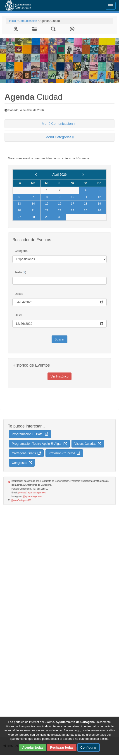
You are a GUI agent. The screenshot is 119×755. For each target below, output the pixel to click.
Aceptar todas (32, 747)
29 (46, 217)
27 (19, 217)
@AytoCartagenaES (21, 500)
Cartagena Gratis (26, 453)
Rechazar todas (61, 747)
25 (85, 210)
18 (85, 203)
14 (33, 203)
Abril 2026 (59, 174)
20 (19, 210)
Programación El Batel (30, 434)
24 (72, 210)
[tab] (59, 124)
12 (99, 197)
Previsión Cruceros (64, 453)
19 (99, 203)
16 (59, 203)
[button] (59, 124)
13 (19, 203)
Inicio (12, 20)
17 (72, 203)
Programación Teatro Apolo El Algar (39, 443)
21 (33, 210)
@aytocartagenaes (32, 496)
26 (99, 210)
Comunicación (27, 20)
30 (59, 217)
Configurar (88, 747)
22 (46, 210)
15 (46, 203)
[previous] (36, 174)
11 (85, 197)
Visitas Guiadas (87, 443)
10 (72, 197)
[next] (83, 174)
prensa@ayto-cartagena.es (32, 492)
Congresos (22, 463)
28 (33, 217)
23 (59, 210)
